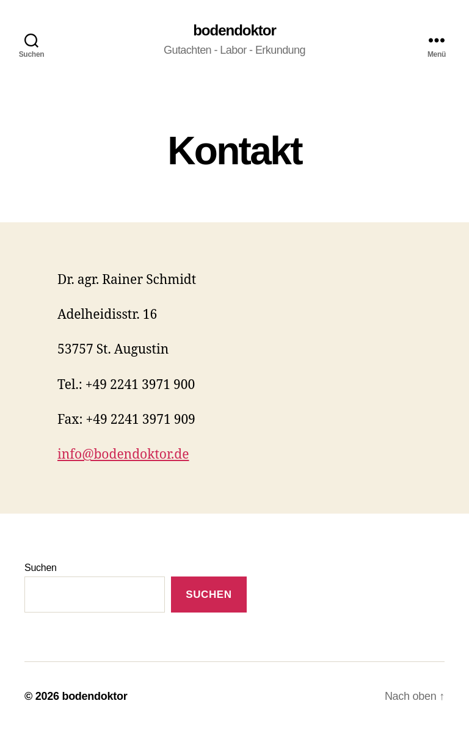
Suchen (40, 567)
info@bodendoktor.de (123, 454)
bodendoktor (234, 30)
